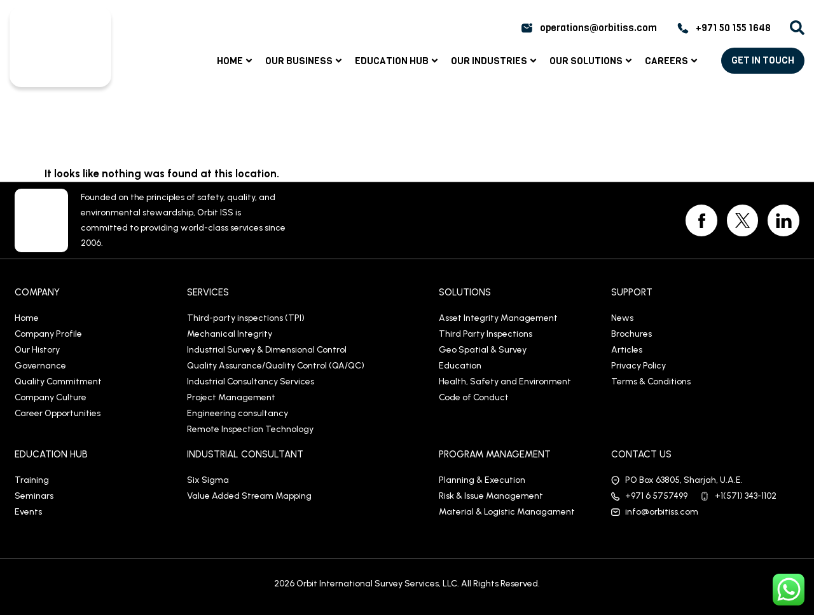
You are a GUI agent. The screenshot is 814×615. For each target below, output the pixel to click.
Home (236, 61)
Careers (672, 61)
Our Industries (495, 61)
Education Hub (398, 61)
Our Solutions (592, 61)
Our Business (305, 61)
